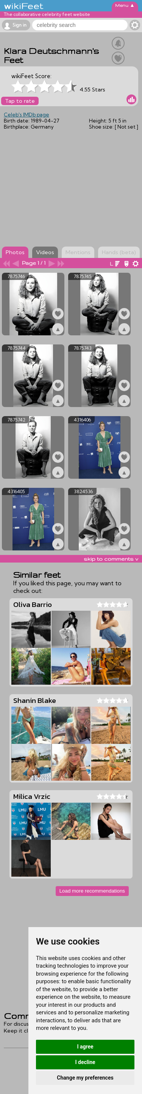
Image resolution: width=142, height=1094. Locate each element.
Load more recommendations (92, 891)
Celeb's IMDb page (26, 115)
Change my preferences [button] (85, 1078)
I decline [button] (85, 1062)
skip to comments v (111, 559)
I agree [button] (85, 1047)
